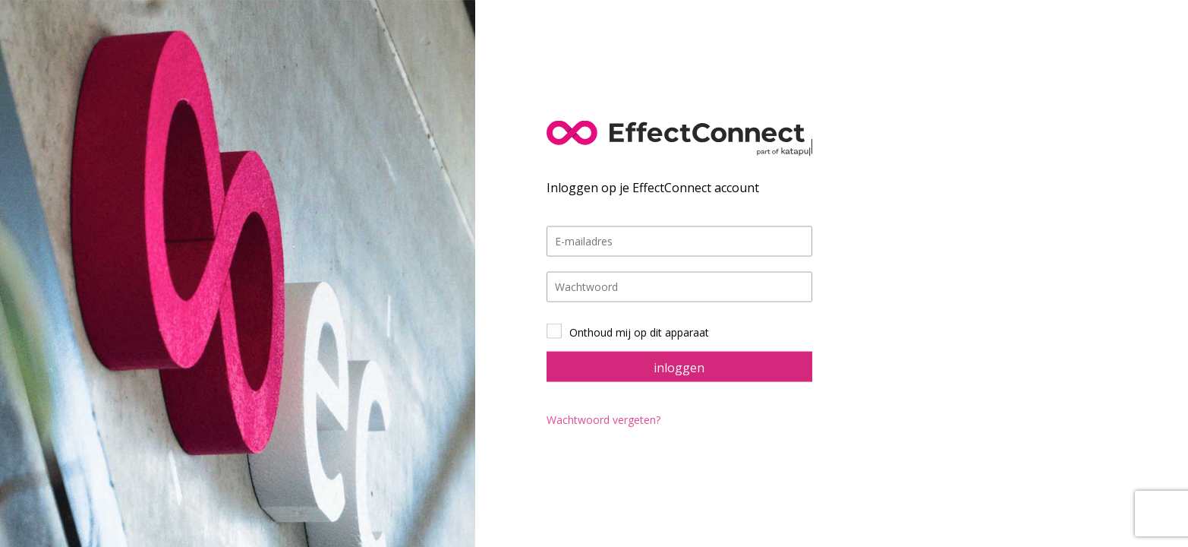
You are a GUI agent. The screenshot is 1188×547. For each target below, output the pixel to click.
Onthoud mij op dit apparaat (639, 331)
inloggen (679, 367)
